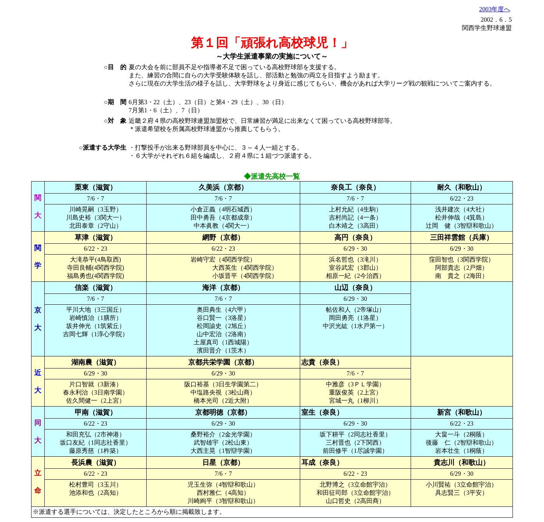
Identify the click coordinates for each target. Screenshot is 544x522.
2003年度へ (494, 9)
